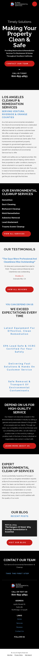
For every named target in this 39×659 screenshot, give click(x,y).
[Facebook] (13, 640)
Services (19, 623)
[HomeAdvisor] (22, 640)
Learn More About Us (19, 446)
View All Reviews (19, 289)
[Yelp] (17, 640)
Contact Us (19, 631)
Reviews (19, 627)
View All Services (16, 234)
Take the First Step (19, 573)
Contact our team (19, 63)
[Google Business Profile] (26, 640)
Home (19, 619)
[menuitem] (9, 655)
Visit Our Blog (19, 542)
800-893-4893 (19, 76)
